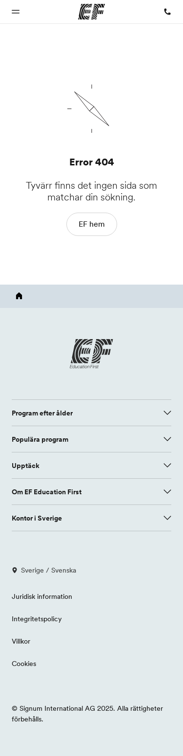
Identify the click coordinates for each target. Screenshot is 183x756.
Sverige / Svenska (44, 570)
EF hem (92, 223)
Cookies (24, 663)
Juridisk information (42, 596)
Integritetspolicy (37, 619)
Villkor (21, 641)
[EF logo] (92, 353)
